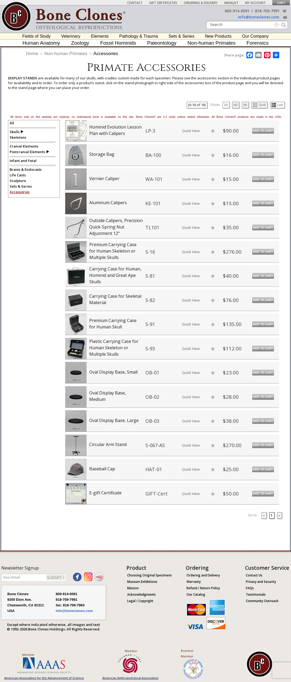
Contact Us (254, 575)
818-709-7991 (267, 10)
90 (245, 104)
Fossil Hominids (118, 43)
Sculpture (18, 180)
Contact (134, 3)
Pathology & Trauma (138, 36)
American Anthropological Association (130, 678)
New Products (218, 36)
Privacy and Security (261, 581)
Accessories (106, 53)
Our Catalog (196, 594)
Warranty (194, 581)
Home (32, 53)
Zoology (80, 43)
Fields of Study (36, 36)
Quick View (191, 130)
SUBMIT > (56, 577)
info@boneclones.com (258, 17)
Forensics (258, 43)
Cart (281, 3)
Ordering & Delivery (201, 3)
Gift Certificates (163, 3)
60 (235, 104)
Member (28, 655)
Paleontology (161, 43)
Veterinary (70, 36)
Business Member (187, 653)
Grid (259, 104)
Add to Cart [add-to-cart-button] (263, 130)
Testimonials (256, 594)
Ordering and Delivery (203, 575)
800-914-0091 (237, 10)
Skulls (15, 131)
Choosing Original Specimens (149, 575)
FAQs (250, 588)
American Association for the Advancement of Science (44, 678)
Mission (133, 588)
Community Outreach (262, 601)
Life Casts (18, 175)
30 (226, 104)
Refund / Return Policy (203, 588)
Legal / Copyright (140, 601)
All (12, 123)
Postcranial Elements (27, 151)
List (277, 104)
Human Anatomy (41, 43)
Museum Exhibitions (142, 581)
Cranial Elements (24, 146)
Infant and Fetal (23, 160)
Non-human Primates (212, 43)
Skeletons (18, 137)
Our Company (255, 36)
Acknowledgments (141, 594)
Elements (100, 36)
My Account (255, 3)
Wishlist (231, 3)
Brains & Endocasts (26, 169)
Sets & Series (182, 36)
